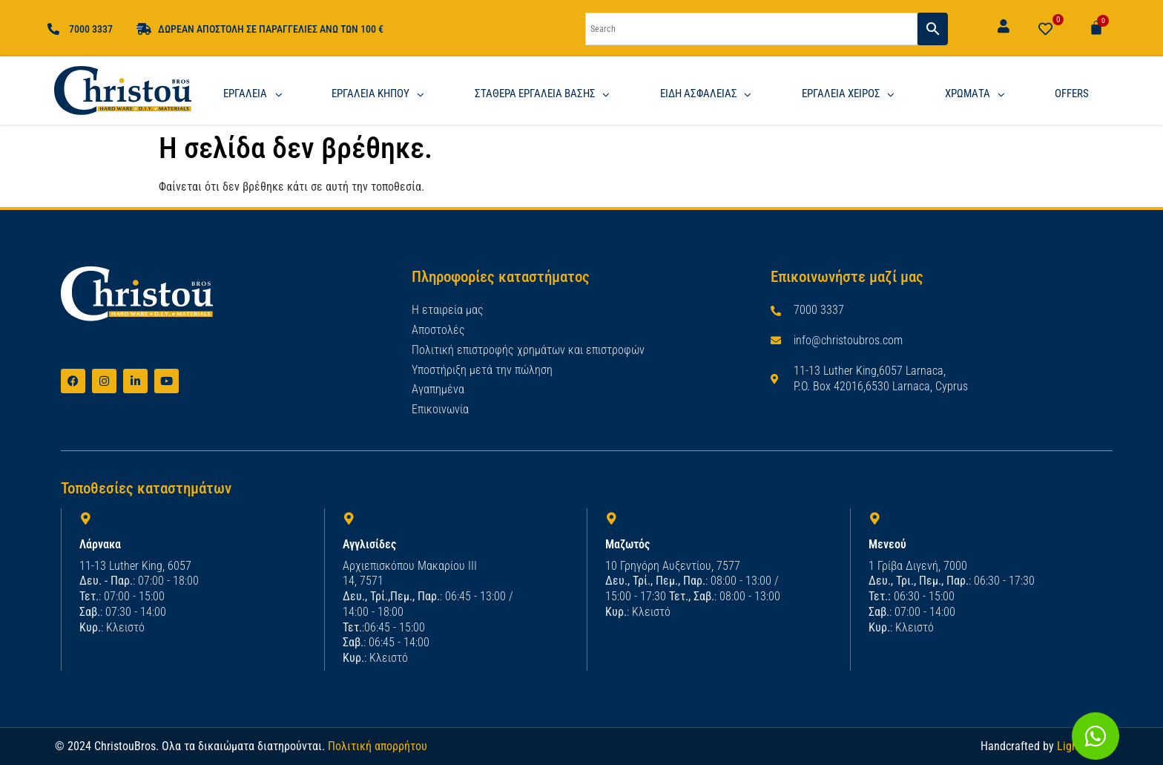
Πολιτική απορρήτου (377, 745)
